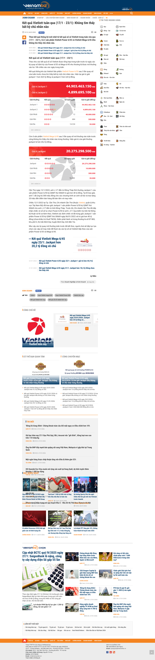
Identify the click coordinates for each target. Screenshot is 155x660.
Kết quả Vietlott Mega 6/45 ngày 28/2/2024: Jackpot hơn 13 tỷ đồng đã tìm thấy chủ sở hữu (78, 388)
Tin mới (30, 421)
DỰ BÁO (37, 13)
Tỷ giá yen (61, 627)
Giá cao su (67, 630)
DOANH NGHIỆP (87, 13)
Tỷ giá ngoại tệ (42, 627)
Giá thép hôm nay (31, 630)
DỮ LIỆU (106, 13)
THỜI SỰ (30, 13)
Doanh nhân (85, 18)
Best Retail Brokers (78, 630)
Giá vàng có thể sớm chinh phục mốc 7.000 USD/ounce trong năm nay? (121, 556)
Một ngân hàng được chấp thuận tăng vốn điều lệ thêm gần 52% (51, 459)
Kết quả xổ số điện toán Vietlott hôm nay (38, 343)
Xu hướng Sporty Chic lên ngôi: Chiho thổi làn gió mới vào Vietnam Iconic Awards (85, 496)
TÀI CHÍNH (60, 13)
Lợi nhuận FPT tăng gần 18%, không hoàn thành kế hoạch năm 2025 (85, 529)
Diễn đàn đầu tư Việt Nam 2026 (96, 630)
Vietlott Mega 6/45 (51, 136)
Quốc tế (28, 429)
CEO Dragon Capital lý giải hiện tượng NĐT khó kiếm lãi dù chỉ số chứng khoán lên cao (89, 574)
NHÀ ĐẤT (67, 13)
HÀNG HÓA (44, 13)
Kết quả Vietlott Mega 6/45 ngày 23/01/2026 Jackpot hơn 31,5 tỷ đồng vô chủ (39, 388)
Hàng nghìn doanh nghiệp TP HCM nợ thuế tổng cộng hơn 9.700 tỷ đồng (88, 607)
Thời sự (82, 614)
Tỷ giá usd (52, 627)
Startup (40, 18)
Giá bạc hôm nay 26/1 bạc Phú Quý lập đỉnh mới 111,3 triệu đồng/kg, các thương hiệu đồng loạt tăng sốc (59, 530)
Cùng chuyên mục (71, 356)
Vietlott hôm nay (78, 295)
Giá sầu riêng (42, 630)
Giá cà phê (87, 627)
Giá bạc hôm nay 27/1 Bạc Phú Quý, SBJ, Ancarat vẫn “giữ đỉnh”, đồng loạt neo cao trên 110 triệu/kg (58, 436)
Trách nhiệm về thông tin (33, 658)
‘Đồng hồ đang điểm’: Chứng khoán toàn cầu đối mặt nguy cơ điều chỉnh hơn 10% (58, 426)
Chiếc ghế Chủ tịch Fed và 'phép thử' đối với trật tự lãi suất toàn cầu (122, 573)
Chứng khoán (26, 535)
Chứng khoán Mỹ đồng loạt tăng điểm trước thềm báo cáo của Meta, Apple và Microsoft (89, 556)
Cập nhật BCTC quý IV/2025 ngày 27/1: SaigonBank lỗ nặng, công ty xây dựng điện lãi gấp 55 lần (42, 556)
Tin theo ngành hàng (110, 20)
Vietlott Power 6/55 (70, 71)
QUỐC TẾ (52, 13)
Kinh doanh (29, 17)
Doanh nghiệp (26, 503)
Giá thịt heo (51, 630)
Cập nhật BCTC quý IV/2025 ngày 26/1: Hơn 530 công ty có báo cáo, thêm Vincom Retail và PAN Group (33, 496)
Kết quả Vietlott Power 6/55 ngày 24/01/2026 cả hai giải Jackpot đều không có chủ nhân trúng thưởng (40, 380)
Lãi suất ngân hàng (110, 627)
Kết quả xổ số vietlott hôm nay (58, 300)
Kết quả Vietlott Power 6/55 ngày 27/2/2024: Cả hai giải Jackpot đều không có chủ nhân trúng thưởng (80, 394)
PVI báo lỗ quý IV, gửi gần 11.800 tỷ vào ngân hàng (122, 590)
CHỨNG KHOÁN (76, 13)
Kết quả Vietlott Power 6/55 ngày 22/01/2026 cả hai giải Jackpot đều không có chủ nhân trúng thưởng (40, 395)
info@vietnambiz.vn (36, 656)
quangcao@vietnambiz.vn (118, 648)
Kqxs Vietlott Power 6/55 (63, 295)
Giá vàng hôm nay (31, 627)
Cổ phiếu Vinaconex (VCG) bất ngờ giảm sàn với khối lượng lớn (33, 529)
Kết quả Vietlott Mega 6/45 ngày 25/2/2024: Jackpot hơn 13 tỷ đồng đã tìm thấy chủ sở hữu (78, 400)
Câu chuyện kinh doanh (55, 18)
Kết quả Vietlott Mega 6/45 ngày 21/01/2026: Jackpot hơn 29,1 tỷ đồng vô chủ (39, 402)
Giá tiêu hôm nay (97, 627)
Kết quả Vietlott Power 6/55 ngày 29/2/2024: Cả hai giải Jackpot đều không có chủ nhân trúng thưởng (78, 380)
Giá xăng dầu (122, 627)
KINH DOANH (97, 13)
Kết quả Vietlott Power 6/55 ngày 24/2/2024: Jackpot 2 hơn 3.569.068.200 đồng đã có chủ (78, 406)
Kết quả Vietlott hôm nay (37, 300)
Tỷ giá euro (69, 627)
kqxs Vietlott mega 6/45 (45, 295)
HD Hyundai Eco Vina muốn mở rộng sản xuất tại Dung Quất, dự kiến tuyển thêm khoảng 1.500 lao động (57, 470)
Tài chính (28, 462)
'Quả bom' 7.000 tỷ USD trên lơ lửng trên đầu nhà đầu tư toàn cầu (59, 495)
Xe (107, 18)
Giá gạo (59, 630)
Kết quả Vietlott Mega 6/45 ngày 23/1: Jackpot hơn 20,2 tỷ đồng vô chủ (61, 48)
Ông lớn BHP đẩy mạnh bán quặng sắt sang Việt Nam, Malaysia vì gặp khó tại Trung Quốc (59, 448)
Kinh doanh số (72, 18)
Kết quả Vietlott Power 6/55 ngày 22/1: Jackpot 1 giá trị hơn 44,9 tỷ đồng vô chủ (64, 51)
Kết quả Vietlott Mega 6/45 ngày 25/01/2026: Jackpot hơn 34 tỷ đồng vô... (80, 317)
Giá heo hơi (78, 627)
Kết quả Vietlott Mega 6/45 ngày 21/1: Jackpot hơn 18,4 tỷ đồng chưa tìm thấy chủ (65, 53)
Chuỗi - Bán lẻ (97, 18)
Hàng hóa (29, 441)
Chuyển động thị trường (81, 503)
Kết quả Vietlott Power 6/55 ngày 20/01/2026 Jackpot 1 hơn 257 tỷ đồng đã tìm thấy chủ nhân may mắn (40, 409)
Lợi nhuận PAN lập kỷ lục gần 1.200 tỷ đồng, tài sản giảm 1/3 (48, 606)
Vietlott (82, 203)
